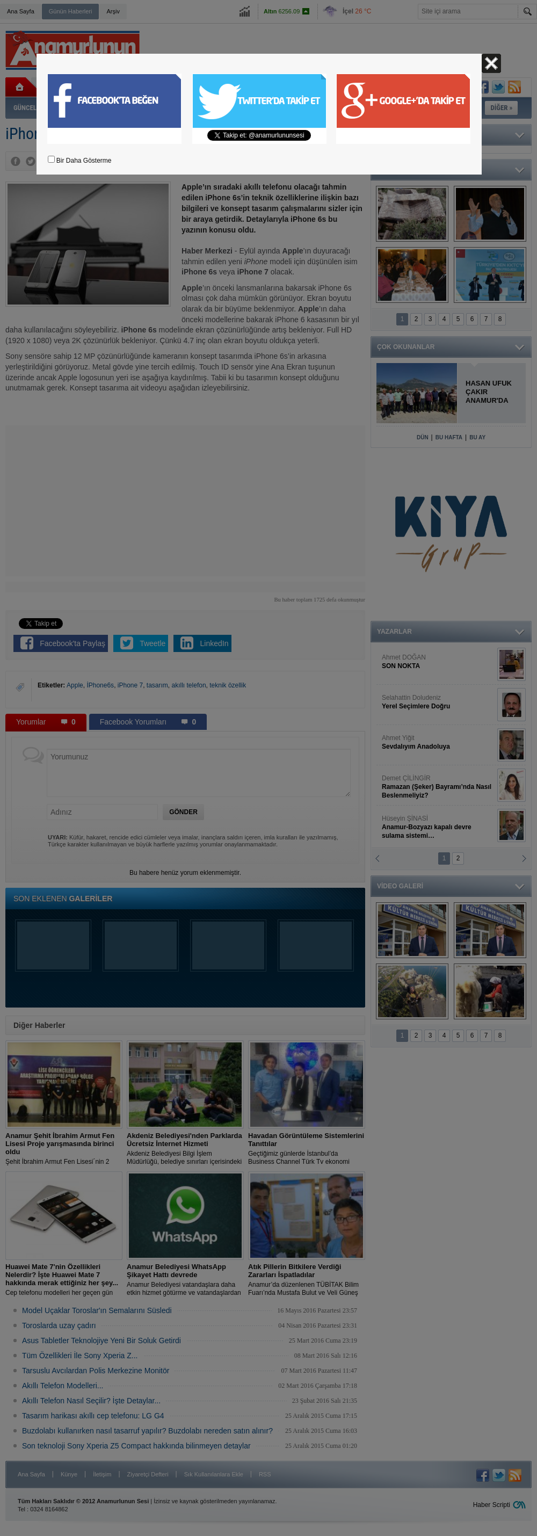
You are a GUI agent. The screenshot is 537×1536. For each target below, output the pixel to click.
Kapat (491, 63)
